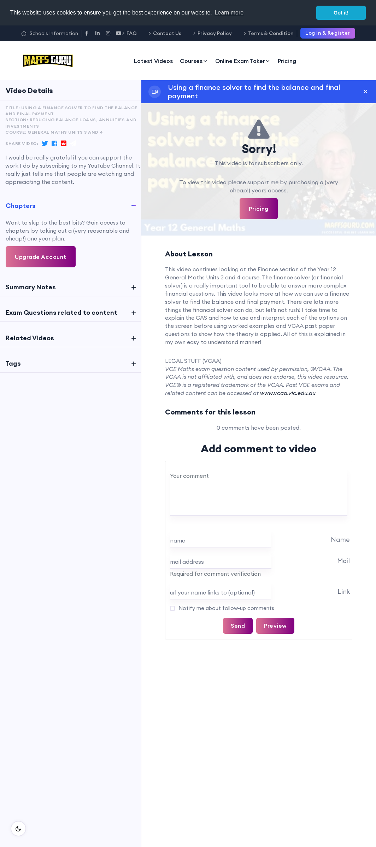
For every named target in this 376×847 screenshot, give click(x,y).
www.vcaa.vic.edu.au (288, 392)
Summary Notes (31, 287)
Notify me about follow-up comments (225, 608)
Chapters (21, 206)
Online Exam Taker (243, 60)
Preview (275, 625)
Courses (194, 60)
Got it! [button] (341, 13)
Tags (13, 363)
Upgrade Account (40, 256)
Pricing (287, 60)
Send (238, 625)
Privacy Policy (215, 33)
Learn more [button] (229, 13)
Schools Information (49, 33)
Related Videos (30, 338)
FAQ (132, 33)
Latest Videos (153, 60)
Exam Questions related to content (61, 312)
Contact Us (167, 33)
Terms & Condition (270, 33)
